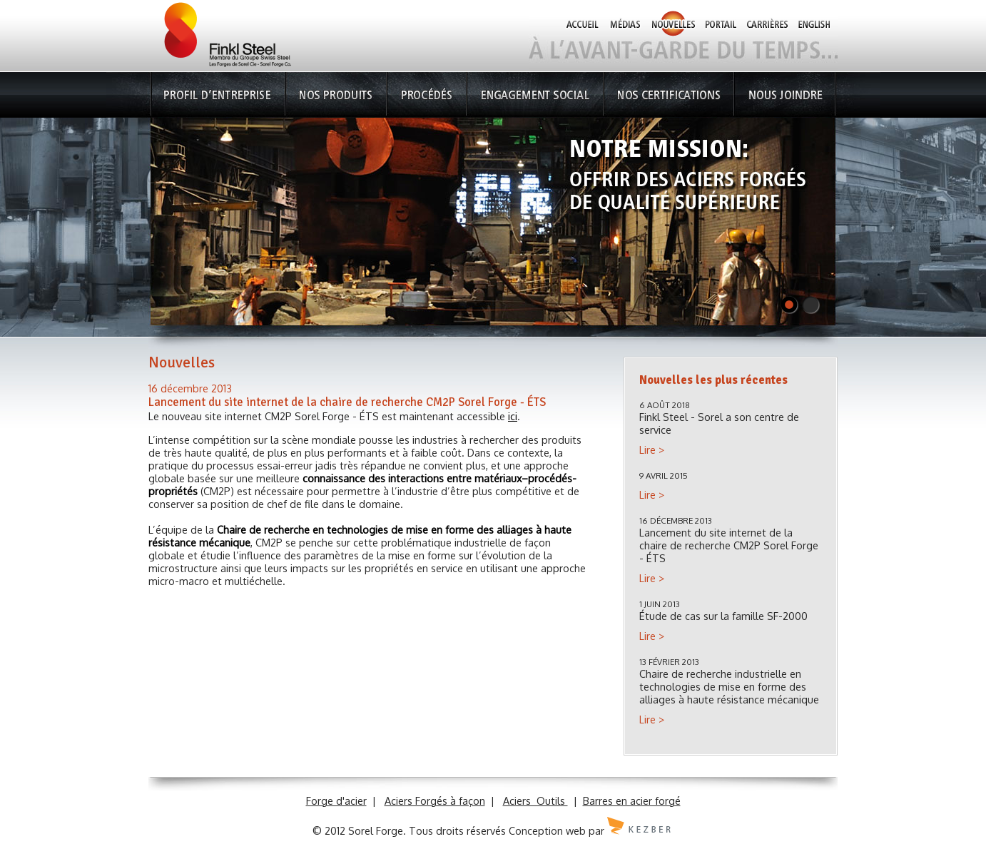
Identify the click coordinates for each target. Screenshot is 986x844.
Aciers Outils (535, 800)
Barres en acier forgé (632, 800)
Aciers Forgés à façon (435, 800)
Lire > (651, 449)
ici (512, 416)
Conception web (547, 830)
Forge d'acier (336, 800)
